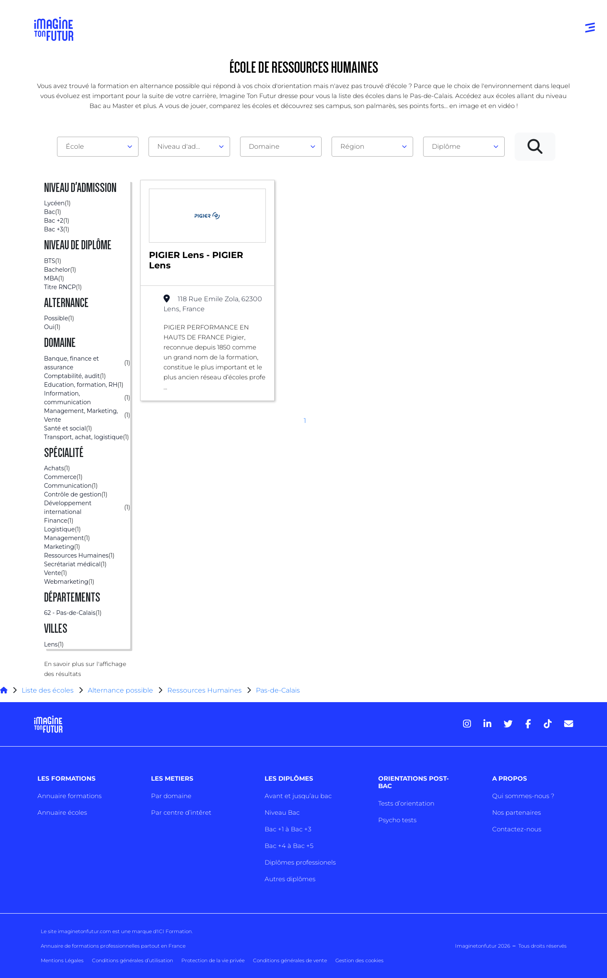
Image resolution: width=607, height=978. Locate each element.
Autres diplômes (290, 879)
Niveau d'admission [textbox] (186, 146)
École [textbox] (75, 146)
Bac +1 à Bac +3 (288, 829)
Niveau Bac (282, 812)
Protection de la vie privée (213, 960)
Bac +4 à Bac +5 (289, 846)
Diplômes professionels (300, 862)
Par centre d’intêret (181, 812)
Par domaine (171, 796)
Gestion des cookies (359, 960)
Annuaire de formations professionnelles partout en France (113, 946)
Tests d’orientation (406, 803)
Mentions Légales (62, 960)
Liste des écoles (48, 690)
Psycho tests (397, 820)
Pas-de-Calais (278, 690)
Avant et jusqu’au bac (298, 796)
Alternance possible (120, 690)
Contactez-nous (516, 829)
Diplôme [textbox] (446, 146)
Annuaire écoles (62, 812)
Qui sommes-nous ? (523, 796)
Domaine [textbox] (264, 146)
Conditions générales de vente (290, 960)
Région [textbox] (352, 146)
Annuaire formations (69, 796)
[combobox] (98, 147)
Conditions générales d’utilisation (132, 960)
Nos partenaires (516, 812)
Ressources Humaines (204, 690)
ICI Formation (174, 931)
